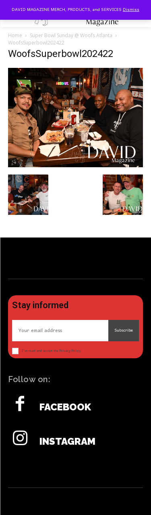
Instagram (67, 441)
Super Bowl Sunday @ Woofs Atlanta (71, 35)
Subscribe (123, 330)
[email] (60, 330)
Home (15, 35)
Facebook (65, 407)
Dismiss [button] (131, 10)
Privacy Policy (70, 351)
